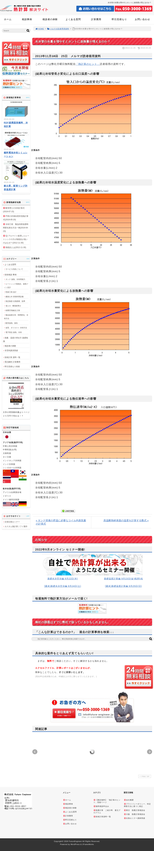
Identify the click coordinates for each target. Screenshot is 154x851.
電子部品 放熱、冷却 (14, 332)
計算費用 (96, 19)
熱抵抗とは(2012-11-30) (16, 247)
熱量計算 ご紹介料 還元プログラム (106, 811)
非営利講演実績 (11, 350)
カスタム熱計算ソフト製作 (16, 526)
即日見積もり (119, 19)
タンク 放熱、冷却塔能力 (15, 279)
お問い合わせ (142, 19)
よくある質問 (73, 19)
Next (149, 751)
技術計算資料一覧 (102, 817)
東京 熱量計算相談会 (134, 810)
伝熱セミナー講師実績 (134, 818)
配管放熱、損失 (12, 323)
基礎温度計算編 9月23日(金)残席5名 (123, 578)
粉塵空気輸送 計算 (13, 310)
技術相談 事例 (10, 275)
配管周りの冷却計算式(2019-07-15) (14, 210)
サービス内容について (14, 269)
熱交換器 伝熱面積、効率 (15, 301)
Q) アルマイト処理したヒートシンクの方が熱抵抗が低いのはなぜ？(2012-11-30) (16, 239)
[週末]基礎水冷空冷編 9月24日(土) (62, 586)
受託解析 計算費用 (12, 362)
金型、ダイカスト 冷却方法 (16, 328)
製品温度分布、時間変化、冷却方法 (16, 316)
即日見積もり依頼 (12, 366)
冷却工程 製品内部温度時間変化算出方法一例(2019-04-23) (15, 227)
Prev (34, 751)
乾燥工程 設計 (11, 292)
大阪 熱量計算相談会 (134, 814)
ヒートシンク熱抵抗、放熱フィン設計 (16, 285)
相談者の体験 (50, 19)
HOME (39, 29)
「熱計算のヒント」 (88, 64)
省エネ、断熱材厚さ (13, 306)
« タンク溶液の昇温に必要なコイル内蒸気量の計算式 (61, 522)
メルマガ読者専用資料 (58, 29)
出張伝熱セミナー (12, 522)
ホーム (8, 19)
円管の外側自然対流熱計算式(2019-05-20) (15, 218)
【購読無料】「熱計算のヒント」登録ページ (106, 801)
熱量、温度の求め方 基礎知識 (15, 339)
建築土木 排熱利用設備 (14, 296)
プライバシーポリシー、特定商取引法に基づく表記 (137, 805)
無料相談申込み (101, 806)
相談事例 (27, 19)
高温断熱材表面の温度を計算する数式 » (126, 520)
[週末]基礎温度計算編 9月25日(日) (123, 586)
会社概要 (129, 800)
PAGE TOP (144, 776)
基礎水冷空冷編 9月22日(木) (62, 578)
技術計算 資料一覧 (12, 357)
